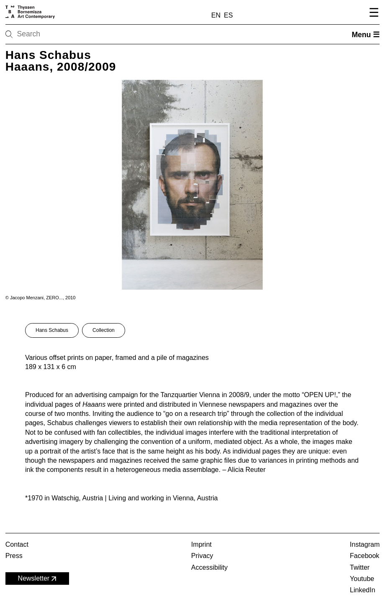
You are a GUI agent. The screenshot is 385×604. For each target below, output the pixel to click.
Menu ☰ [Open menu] (366, 35)
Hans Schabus (52, 330)
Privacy (202, 555)
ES (228, 15)
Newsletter (38, 578)
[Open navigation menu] (372, 13)
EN (216, 15)
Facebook (364, 555)
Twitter (360, 567)
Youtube (362, 578)
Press (14, 555)
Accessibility (209, 567)
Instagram (365, 544)
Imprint (201, 544)
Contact (16, 544)
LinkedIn (362, 590)
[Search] (35, 34)
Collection (103, 330)
